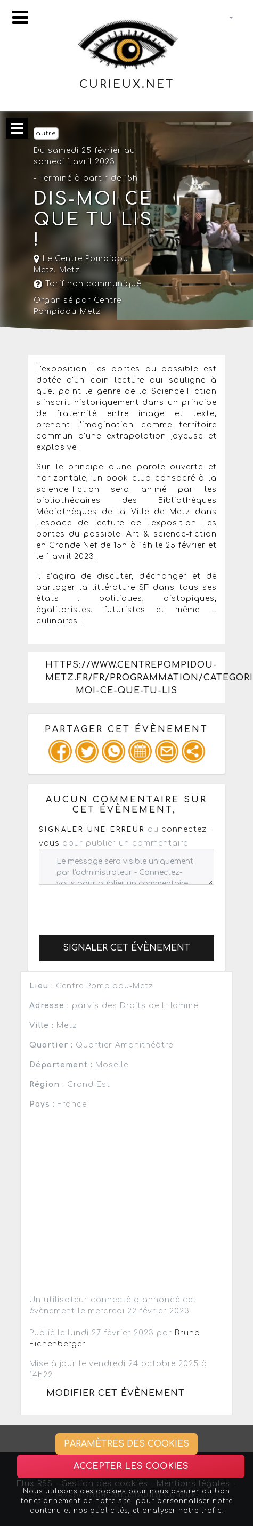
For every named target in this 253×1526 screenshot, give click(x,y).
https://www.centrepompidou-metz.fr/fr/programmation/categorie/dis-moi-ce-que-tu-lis (135, 677)
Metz (69, 270)
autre (46, 133)
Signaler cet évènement (126, 948)
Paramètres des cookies (126, 1444)
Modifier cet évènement (115, 1393)
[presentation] (120, 906)
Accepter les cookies (131, 1466)
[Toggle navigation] (20, 17)
